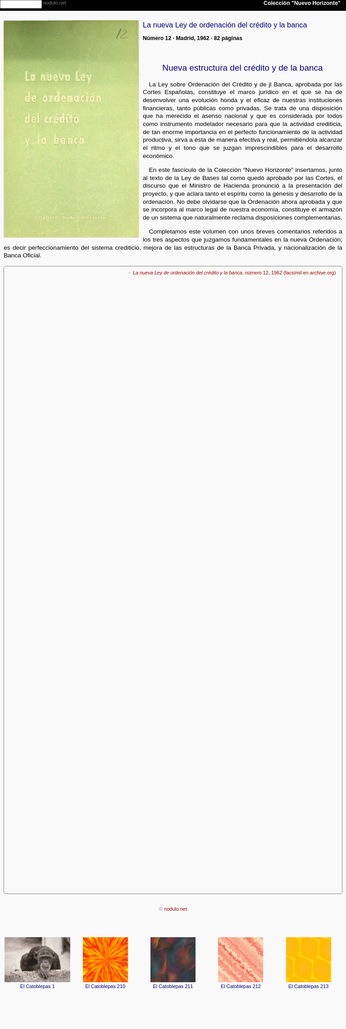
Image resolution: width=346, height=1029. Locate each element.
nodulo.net (175, 909)
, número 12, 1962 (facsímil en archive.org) (234, 272)
